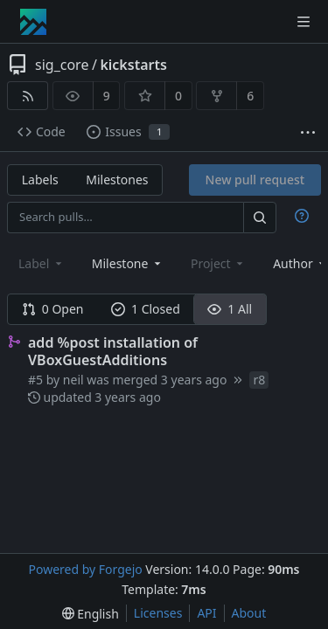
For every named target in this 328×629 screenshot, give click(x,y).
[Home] (33, 22)
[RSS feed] (27, 95)
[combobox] (127, 263)
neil (73, 379)
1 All (229, 309)
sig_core (61, 64)
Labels (40, 179)
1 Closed (145, 309)
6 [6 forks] (250, 95)
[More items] (308, 132)
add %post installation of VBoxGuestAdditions (113, 351)
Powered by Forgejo (85, 569)
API (206, 613)
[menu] (90, 613)
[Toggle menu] (303, 22)
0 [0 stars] (178, 95)
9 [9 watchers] (106, 95)
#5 (37, 379)
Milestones (117, 179)
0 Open (53, 309)
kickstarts (133, 64)
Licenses (158, 613)
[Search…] (259, 217)
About (249, 613)
